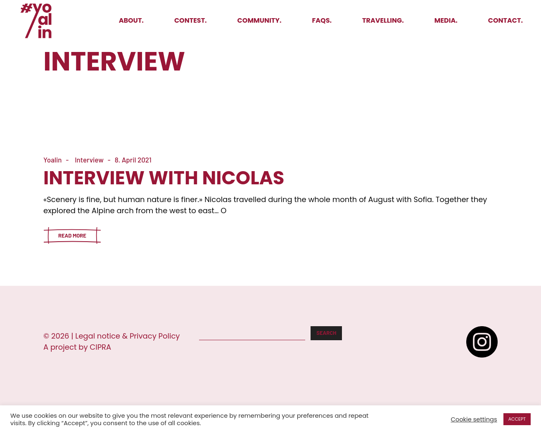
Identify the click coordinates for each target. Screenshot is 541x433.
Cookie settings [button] (474, 419)
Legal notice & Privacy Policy (127, 336)
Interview (89, 159)
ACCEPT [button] (517, 419)
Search (326, 332)
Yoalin (52, 159)
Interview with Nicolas (163, 178)
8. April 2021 (133, 159)
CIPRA (100, 347)
